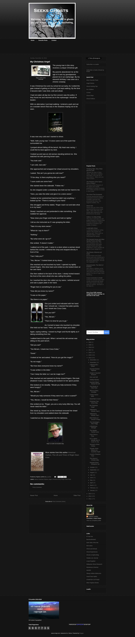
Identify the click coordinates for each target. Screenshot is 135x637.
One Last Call (94, 377)
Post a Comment (37, 487)
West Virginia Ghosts (92, 582)
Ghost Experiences (92, 552)
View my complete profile (93, 520)
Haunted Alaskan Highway (95, 369)
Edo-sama (89, 545)
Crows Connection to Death (94, 278)
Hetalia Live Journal (92, 558)
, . (62, 454)
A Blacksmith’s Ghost (94, 365)
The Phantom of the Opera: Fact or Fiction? (94, 182)
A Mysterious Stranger (93, 427)
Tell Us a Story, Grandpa (94, 391)
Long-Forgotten (90, 561)
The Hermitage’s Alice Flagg (94, 422)
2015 (90, 355)
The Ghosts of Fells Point (94, 387)
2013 (90, 493)
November (93, 362)
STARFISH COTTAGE (92, 579)
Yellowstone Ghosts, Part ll (94, 410)
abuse (36, 479)
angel (50, 479)
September (93, 470)
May (91, 480)
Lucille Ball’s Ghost (92, 228)
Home (32, 40)
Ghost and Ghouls (91, 549)
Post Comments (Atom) (59, 501)
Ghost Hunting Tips (92, 86)
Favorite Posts (42, 40)
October (92, 467)
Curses (88, 92)
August (92, 472)
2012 (90, 496)
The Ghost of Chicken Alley (94, 459)
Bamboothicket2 (91, 539)
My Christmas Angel (94, 406)
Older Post (77, 495)
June (91, 477)
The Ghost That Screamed (94, 194)
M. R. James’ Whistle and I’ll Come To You (95, 440)
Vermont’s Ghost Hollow (94, 445)
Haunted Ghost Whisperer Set (94, 463)
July (91, 475)
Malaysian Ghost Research (94, 564)
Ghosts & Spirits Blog (92, 555)
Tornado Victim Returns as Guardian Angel (95, 450)
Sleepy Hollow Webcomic (93, 573)
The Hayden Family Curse (94, 431)
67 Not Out (89, 536)
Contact (53, 40)
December (93, 360)
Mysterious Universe (92, 567)
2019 (90, 347)
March (92, 485)
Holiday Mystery (94, 379)
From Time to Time (93, 435)
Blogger (81, 633)
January (92, 490)
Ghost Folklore (90, 98)
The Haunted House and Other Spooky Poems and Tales (95, 240)
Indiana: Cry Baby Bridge (93, 217)
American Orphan (43, 479)
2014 (90, 357)
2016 (90, 352)
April (91, 482)
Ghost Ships (90, 95)
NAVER (88, 570)
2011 (90, 499)
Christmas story (56, 479)
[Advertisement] (63, 49)
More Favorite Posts (92, 80)
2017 (90, 350)
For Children (90, 89)
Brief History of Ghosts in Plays (95, 418)
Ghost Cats (89, 206)
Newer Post (34, 495)
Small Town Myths (91, 576)
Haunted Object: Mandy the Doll (95, 383)
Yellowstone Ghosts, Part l (94, 414)
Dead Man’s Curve (95, 399)
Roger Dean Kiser (66, 479)
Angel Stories (90, 83)
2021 (90, 342)
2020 (90, 345)
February (93, 488)
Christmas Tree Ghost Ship (94, 402)
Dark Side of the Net (92, 542)
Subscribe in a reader (92, 64)
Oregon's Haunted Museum (95, 373)
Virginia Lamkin (93, 516)
